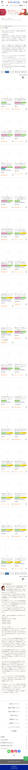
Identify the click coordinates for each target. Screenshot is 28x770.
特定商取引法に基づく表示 (6, 745)
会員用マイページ (14, 723)
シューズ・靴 (6, 18)
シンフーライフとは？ (14, 727)
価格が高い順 (23, 71)
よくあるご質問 (4, 739)
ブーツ (11, 18)
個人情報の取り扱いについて (7, 742)
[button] (26, 77)
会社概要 (14, 731)
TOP (2, 18)
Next (26, 13)
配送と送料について (14, 707)
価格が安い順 (17, 71)
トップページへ (4, 748)
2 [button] (24, 77)
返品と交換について (14, 711)
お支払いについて (14, 704)
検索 (24, 2)
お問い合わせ (14, 715)
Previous (1, 13)
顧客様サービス (14, 719)
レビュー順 (11, 71)
